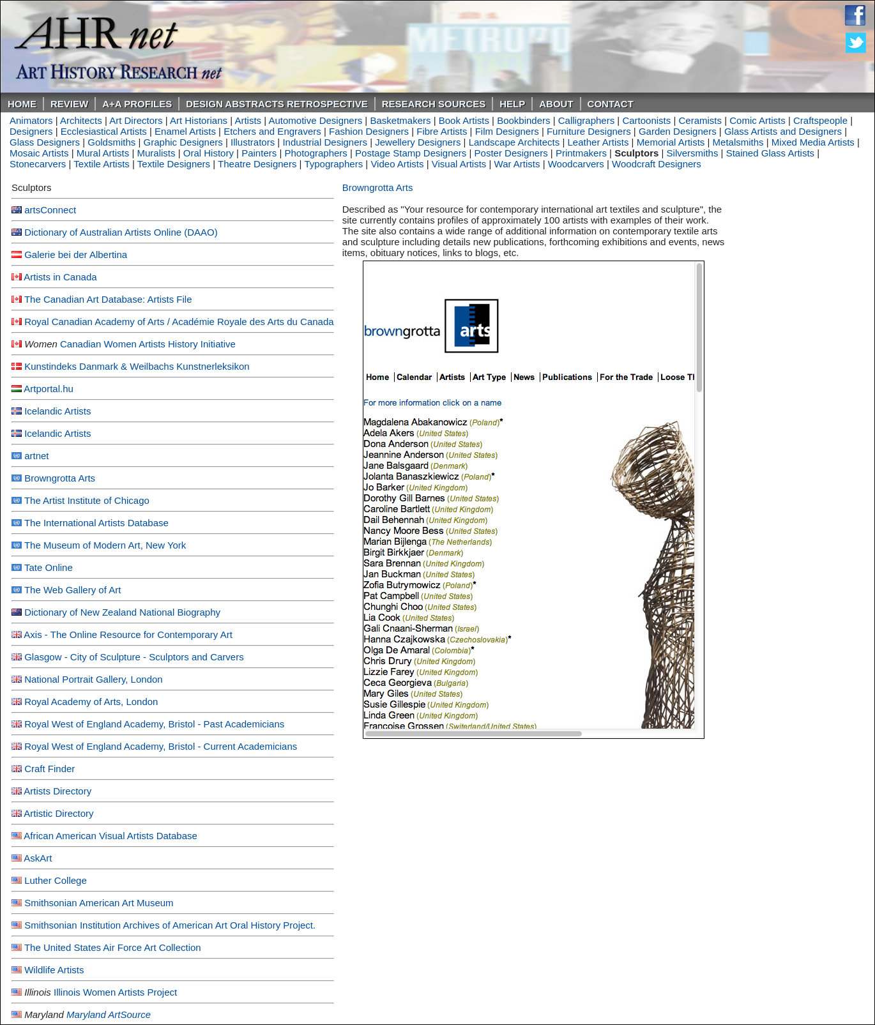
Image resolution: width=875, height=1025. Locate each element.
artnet (36, 455)
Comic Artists (757, 120)
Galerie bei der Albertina (75, 254)
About (556, 103)
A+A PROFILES (137, 103)
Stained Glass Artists (770, 153)
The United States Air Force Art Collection (112, 947)
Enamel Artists (185, 131)
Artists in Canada (60, 276)
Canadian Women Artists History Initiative (148, 343)
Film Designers (507, 131)
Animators (31, 120)
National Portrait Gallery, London (93, 679)
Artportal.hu (48, 388)
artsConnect (50, 209)
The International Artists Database (96, 522)
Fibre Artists (441, 131)
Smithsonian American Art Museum (98, 902)
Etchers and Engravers (272, 131)
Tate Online (48, 567)
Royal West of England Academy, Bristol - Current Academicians (160, 746)
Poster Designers (511, 153)
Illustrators (253, 142)
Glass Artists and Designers (783, 131)
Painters (259, 153)
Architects (81, 120)
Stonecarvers (38, 163)
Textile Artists (101, 163)
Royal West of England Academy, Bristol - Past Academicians (154, 723)
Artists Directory (57, 791)
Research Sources (434, 103)
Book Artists (464, 120)
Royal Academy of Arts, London (91, 701)
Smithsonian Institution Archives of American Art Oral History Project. (170, 925)
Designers (31, 131)
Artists (247, 120)
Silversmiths (693, 153)
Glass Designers (45, 142)
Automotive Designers (315, 120)
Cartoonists (646, 120)
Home (22, 103)
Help (512, 103)
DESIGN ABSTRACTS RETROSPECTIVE (276, 103)
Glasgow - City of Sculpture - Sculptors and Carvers (133, 656)
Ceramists (700, 120)
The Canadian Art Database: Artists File (108, 299)
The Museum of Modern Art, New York (105, 545)
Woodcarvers (576, 163)
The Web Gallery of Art (72, 589)
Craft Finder (49, 768)
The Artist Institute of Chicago (86, 500)
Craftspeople (820, 120)
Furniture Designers (589, 131)
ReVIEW (69, 103)
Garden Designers (678, 131)
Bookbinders (523, 120)
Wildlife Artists (54, 969)
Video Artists (396, 163)
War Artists (517, 163)
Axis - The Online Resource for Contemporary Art (128, 634)
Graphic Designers (183, 142)
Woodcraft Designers (656, 163)
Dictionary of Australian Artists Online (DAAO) (121, 232)
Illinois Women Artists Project (115, 992)
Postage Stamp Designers (410, 153)
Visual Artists (459, 163)
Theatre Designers (257, 163)
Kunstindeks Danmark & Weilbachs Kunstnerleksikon (136, 366)
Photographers (315, 153)
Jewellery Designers (417, 142)
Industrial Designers (324, 142)
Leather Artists (598, 142)
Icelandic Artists (57, 411)
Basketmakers (400, 120)
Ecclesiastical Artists (104, 131)
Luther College (55, 880)
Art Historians (198, 120)
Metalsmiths (738, 142)
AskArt (38, 858)
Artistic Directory (58, 813)
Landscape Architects (514, 142)
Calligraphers (586, 120)
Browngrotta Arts (59, 478)
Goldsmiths (111, 142)
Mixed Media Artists (813, 142)
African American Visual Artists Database (110, 835)
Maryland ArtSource (108, 1014)
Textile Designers (173, 163)
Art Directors (135, 120)
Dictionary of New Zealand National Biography (122, 612)
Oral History (208, 153)
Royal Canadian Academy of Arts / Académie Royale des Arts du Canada (178, 321)
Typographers (333, 163)
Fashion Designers (369, 131)
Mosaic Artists (39, 153)
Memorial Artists (671, 142)
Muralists (156, 153)
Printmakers (581, 153)
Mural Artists (103, 153)
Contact (611, 103)
